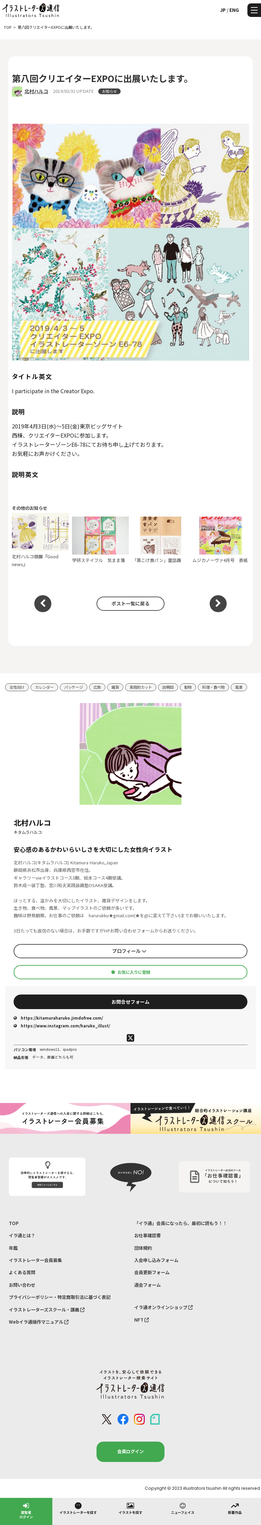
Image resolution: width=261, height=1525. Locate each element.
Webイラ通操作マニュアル (39, 1322)
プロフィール (129, 950)
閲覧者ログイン (26, 1510)
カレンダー (44, 687)
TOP (14, 1223)
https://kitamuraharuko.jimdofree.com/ (58, 1018)
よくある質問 (22, 1272)
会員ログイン (130, 1451)
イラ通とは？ (22, 1235)
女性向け (17, 687)
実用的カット (140, 687)
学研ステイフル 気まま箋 (100, 540)
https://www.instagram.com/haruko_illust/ (62, 1025)
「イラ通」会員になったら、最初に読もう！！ (180, 1223)
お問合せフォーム (130, 1001)
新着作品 (235, 1508)
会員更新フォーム (152, 1272)
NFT (141, 1320)
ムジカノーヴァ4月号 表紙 (220, 540)
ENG (234, 9)
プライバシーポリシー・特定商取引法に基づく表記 (59, 1297)
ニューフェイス (182, 1508)
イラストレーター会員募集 (35, 1260)
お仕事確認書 (147, 1235)
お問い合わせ (22, 1285)
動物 (188, 687)
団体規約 (143, 1248)
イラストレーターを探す (78, 1508)
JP (223, 9)
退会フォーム (147, 1285)
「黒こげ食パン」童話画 (160, 540)
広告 (97, 687)
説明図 (168, 687)
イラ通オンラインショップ (163, 1307)
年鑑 (13, 1248)
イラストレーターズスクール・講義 (47, 1309)
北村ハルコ (36, 91)
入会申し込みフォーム (156, 1260)
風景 (239, 687)
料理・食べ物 (213, 687)
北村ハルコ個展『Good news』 (40, 540)
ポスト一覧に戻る (130, 603)
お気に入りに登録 (130, 972)
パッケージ (73, 687)
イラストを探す (130, 1508)
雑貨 (115, 687)
